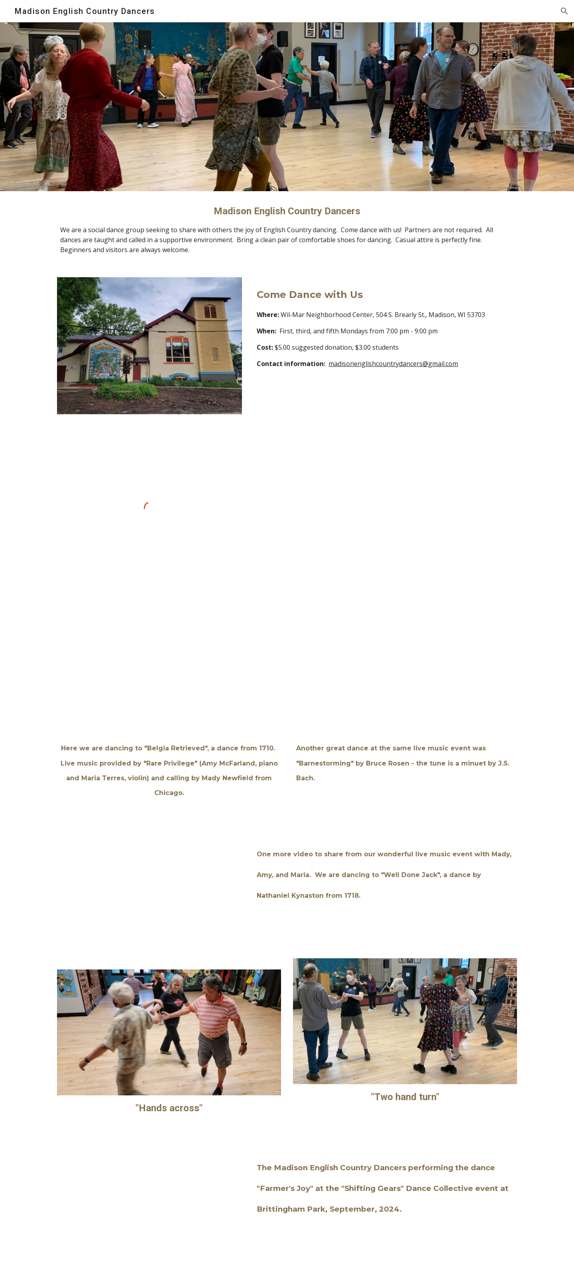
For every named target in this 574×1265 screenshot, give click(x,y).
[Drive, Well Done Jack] (149, 888)
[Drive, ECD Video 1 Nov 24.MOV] (169, 671)
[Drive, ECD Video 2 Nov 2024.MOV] (405, 671)
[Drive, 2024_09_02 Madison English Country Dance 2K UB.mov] (149, 1204)
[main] (287, 229)
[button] (564, 11)
